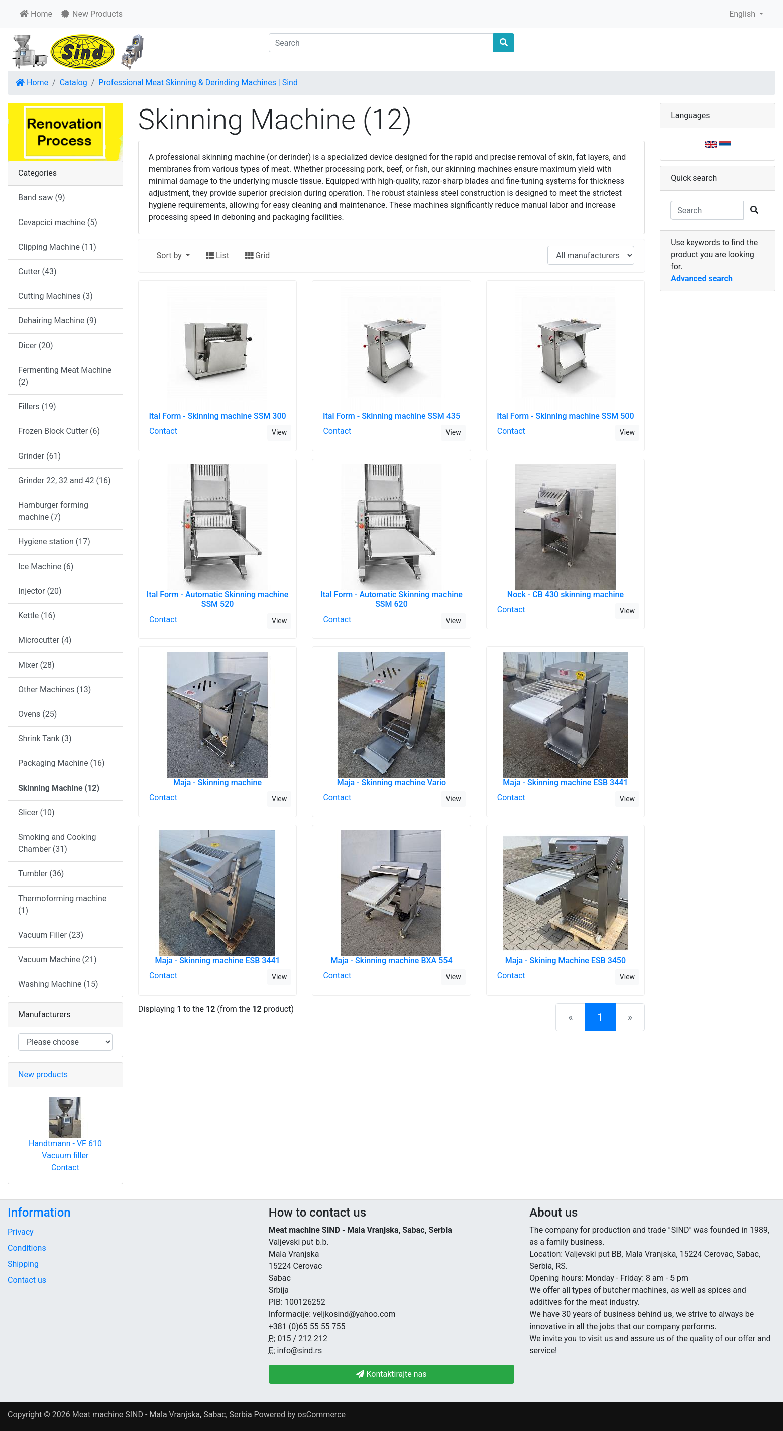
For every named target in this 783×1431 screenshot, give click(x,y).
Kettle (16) (36, 615)
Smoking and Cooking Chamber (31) (57, 843)
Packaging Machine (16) (61, 763)
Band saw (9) (41, 197)
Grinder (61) (39, 456)
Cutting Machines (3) (55, 296)
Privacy (21, 1232)
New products (43, 1074)
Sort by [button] (170, 255)
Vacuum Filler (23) (50, 935)
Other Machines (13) (54, 689)
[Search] (381, 42)
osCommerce (321, 1414)
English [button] (743, 14)
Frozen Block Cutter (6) (59, 431)
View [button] (279, 432)
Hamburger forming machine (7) (53, 511)
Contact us (27, 1280)
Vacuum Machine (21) (57, 959)
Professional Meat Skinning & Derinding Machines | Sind (198, 82)
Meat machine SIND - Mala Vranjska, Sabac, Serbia (162, 1414)
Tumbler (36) (41, 873)
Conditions (27, 1248)
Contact (163, 431)
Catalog (73, 82)
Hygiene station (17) (54, 541)
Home (36, 14)
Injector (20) (40, 591)
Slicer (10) (36, 812)
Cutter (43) (37, 271)
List (217, 255)
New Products (91, 14)
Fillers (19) (37, 406)
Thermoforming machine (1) (62, 904)
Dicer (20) (35, 345)
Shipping (23, 1264)
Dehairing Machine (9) (57, 320)
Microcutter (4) (44, 640)
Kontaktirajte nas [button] (391, 1374)
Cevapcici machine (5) (57, 222)
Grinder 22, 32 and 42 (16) (64, 480)
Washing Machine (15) (58, 984)
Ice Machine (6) (45, 566)
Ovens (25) (37, 714)
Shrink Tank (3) (45, 738)
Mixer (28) (36, 665)
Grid (257, 255)
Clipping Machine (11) (57, 247)
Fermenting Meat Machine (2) (64, 376)
